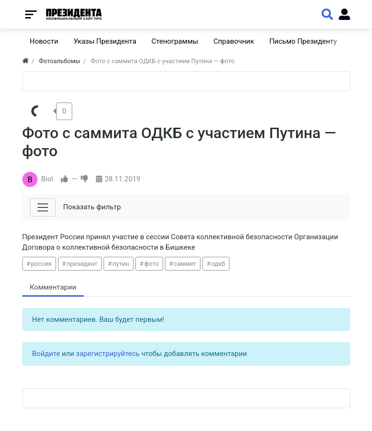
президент (82, 263)
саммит (185, 263)
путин (121, 263)
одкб (218, 263)
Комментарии (53, 287)
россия (41, 263)
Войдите (46, 353)
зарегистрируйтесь (108, 353)
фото (151, 263)
